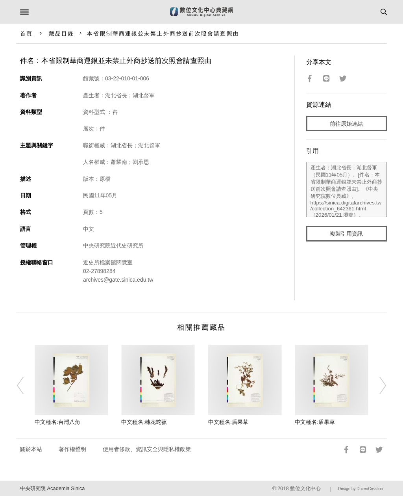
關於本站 (31, 449)
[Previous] (25, 386)
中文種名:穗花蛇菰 (144, 422)
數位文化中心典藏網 (201, 12)
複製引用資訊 (346, 233)
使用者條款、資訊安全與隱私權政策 (147, 449)
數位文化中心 (305, 488)
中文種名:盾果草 (228, 422)
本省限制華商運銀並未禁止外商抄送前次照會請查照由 (163, 33)
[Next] (377, 386)
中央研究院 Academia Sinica (52, 488)
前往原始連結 (346, 124)
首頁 (26, 33)
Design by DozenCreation (360, 489)
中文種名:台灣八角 (57, 422)
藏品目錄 (61, 33)
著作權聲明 (72, 449)
